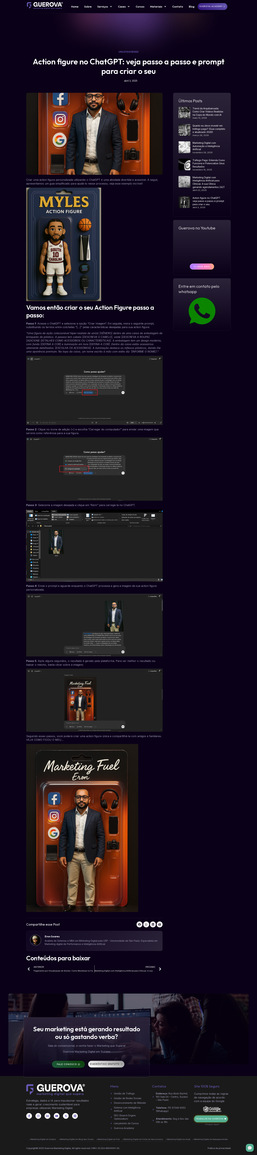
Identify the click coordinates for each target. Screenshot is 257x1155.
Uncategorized (128, 51)
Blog (191, 6)
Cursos (140, 6)
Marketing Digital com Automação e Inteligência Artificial (206, 146)
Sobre (88, 6)
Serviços (104, 7)
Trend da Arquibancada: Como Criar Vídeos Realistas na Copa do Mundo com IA (208, 111)
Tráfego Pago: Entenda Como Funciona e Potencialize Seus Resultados (209, 163)
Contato (177, 6)
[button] (139, 924)
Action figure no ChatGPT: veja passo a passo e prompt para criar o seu (208, 201)
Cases (124, 7)
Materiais (158, 7)
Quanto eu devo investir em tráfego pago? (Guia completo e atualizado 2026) (209, 128)
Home (75, 6)
